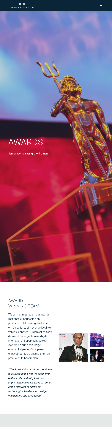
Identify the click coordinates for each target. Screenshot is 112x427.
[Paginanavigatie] (101, 5)
